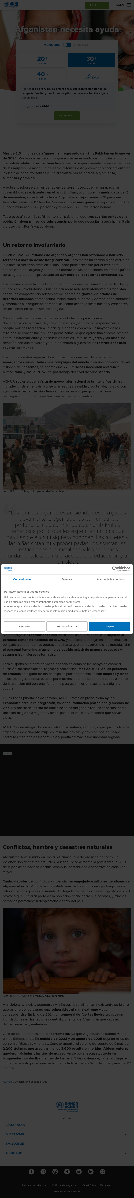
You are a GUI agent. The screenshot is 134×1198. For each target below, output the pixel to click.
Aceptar (109, 626)
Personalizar (67, 626)
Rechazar (24, 626)
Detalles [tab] (67, 578)
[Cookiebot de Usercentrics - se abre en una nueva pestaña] (114, 569)
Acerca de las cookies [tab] (111, 578)
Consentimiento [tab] (23, 578)
